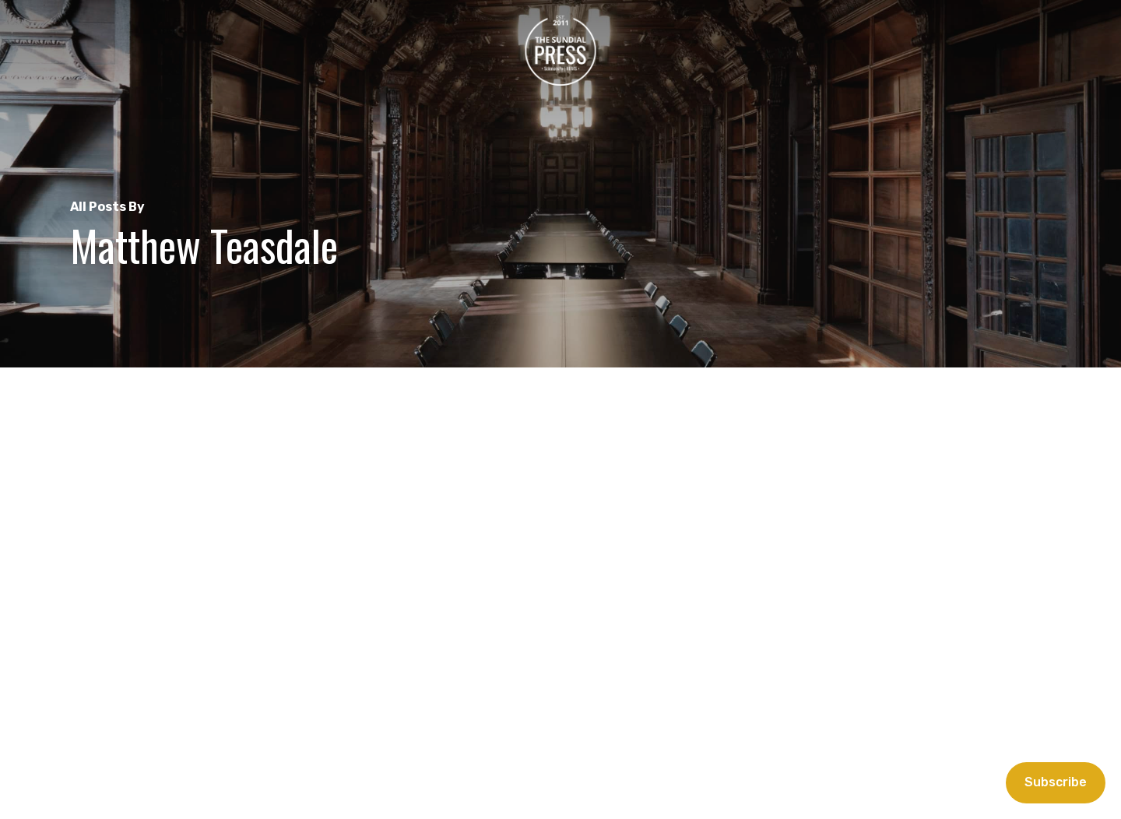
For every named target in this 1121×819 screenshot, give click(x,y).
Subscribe (1055, 782)
